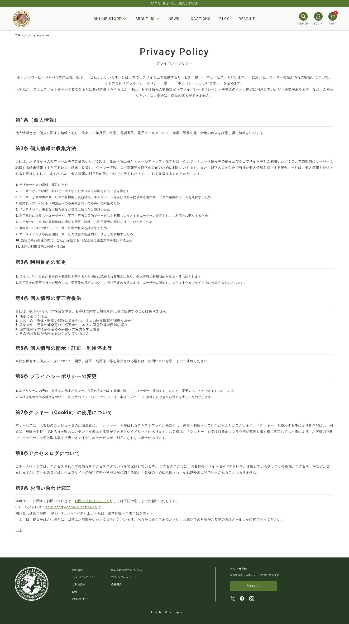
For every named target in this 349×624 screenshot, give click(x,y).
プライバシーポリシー (124, 577)
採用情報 (77, 570)
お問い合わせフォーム (92, 501)
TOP (18, 35)
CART (332, 18)
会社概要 (116, 584)
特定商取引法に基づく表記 (127, 570)
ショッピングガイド (84, 577)
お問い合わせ (80, 598)
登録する (253, 586)
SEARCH (303, 18)
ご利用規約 (78, 584)
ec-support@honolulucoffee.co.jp (73, 507)
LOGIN (318, 18)
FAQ (74, 591)
